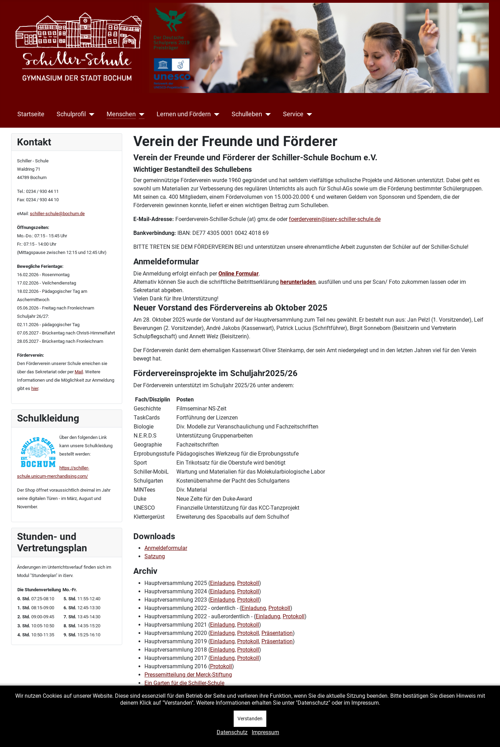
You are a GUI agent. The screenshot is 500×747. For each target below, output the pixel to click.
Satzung (154, 556)
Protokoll (248, 583)
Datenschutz (232, 732)
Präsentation (277, 633)
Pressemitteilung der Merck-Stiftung (188, 674)
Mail (79, 371)
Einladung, (223, 649)
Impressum (265, 732)
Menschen (121, 114)
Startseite (30, 114)
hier (34, 388)
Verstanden (250, 718)
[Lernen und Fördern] (215, 114)
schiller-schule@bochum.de (57, 213)
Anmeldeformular (165, 548)
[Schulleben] (266, 114)
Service (293, 114)
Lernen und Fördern (184, 114)
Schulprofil (71, 114)
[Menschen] (140, 114)
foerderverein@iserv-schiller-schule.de (335, 219)
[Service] (307, 114)
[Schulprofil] (90, 114)
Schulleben (247, 114)
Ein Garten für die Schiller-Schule (184, 683)
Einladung (222, 583)
